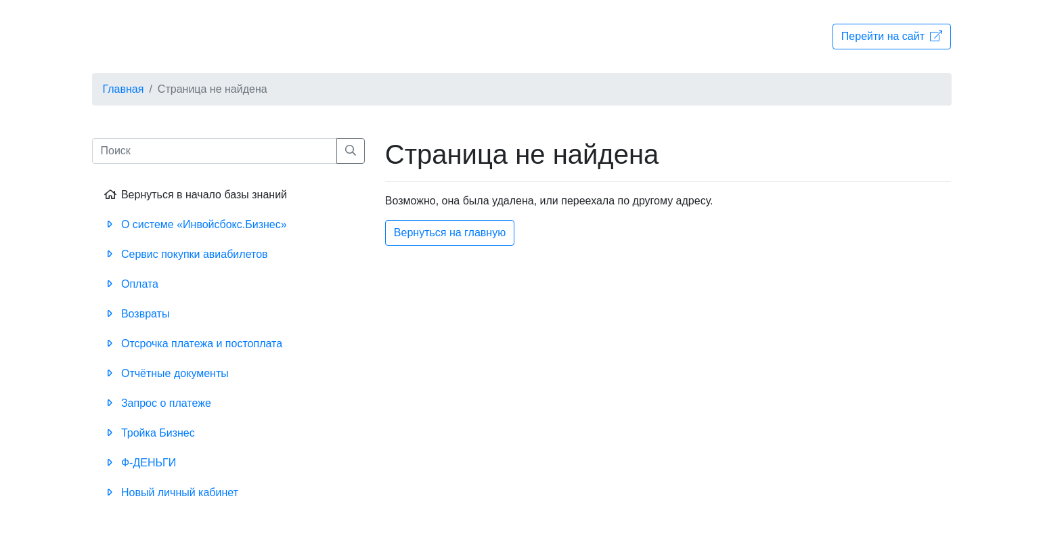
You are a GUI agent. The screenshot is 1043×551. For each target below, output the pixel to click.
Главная (123, 89)
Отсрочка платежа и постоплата (192, 343)
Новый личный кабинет (170, 492)
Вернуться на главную (450, 232)
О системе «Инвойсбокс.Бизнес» (194, 224)
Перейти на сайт (892, 36)
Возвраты (136, 313)
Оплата (130, 284)
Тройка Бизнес (148, 433)
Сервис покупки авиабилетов (185, 254)
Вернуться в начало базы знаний (195, 194)
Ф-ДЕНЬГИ (139, 462)
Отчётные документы (165, 373)
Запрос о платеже (156, 403)
